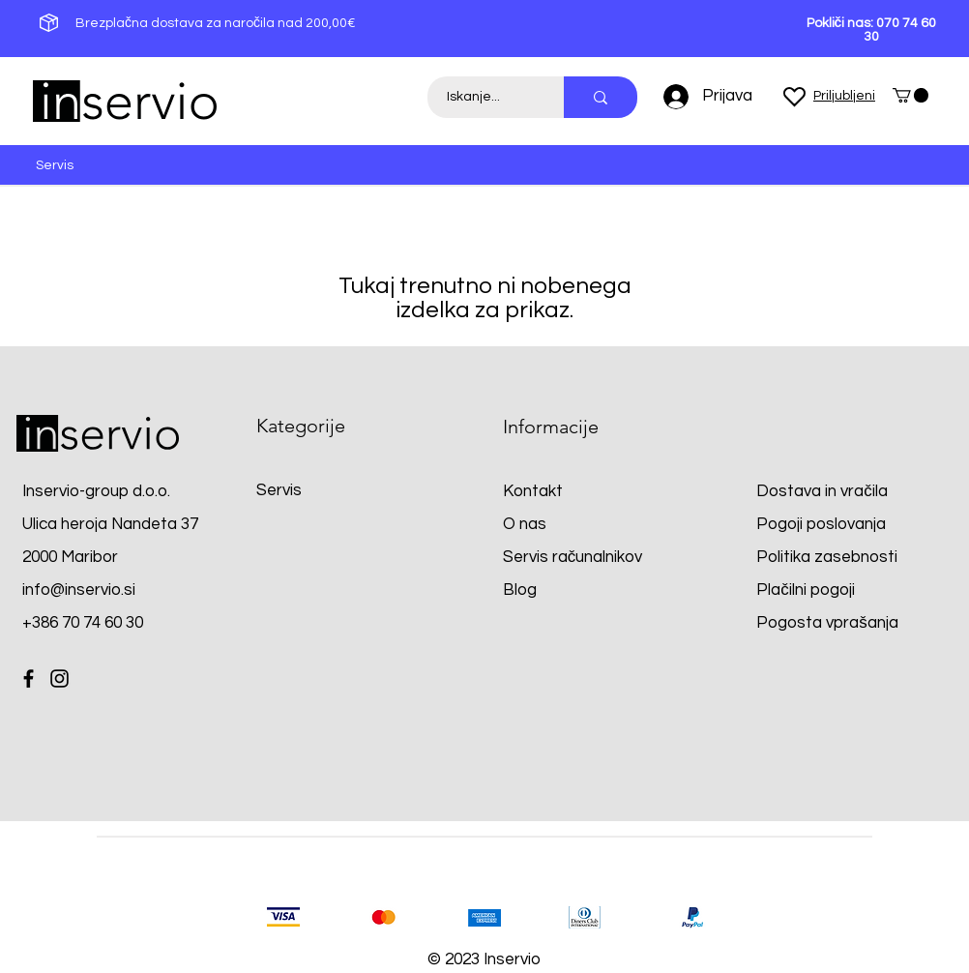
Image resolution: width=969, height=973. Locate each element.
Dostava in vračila (822, 491)
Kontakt (533, 491)
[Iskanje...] (485, 97)
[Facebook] (28, 678)
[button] (910, 95)
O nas (524, 524)
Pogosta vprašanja (827, 623)
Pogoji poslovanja (821, 524)
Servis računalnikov (573, 557)
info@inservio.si (78, 590)
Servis (279, 490)
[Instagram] (59, 678)
